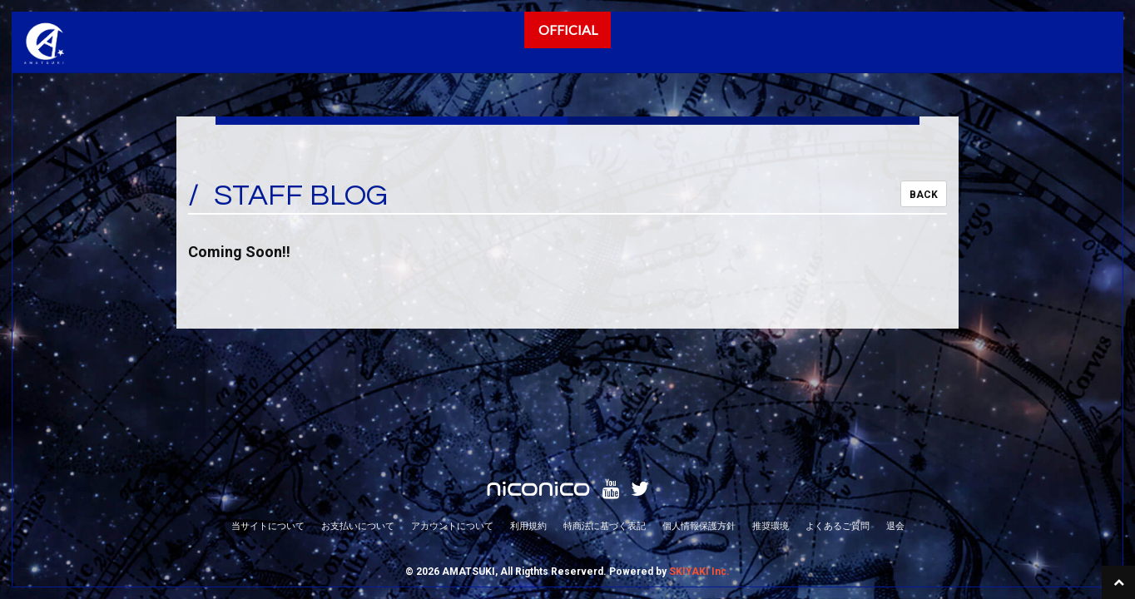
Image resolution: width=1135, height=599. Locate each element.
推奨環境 (770, 433)
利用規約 (528, 433)
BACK (923, 194)
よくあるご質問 (837, 433)
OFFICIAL (567, 29)
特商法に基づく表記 (604, 433)
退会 (895, 433)
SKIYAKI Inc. (699, 479)
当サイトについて (268, 433)
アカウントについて (452, 433)
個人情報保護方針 (699, 433)
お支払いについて (357, 433)
